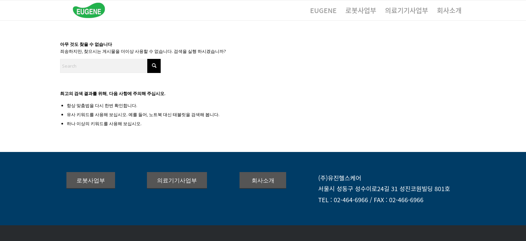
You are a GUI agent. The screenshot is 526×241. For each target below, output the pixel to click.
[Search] (110, 66)
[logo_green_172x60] (89, 10)
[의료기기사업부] (177, 180)
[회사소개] (263, 180)
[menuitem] (323, 10)
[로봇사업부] (90, 180)
